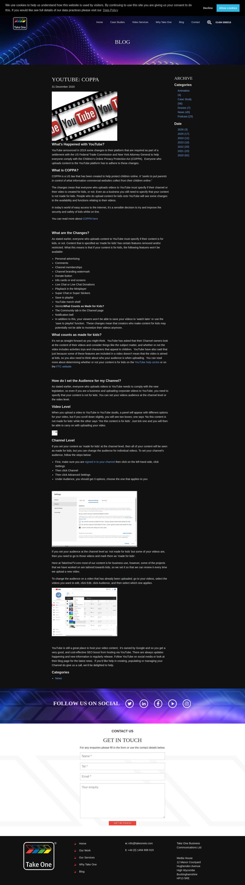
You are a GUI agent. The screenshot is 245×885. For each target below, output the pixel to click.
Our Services (87, 857)
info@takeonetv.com (140, 843)
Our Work (85, 850)
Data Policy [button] (110, 10)
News (58, 678)
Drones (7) (184, 107)
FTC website (63, 366)
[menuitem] (100, 22)
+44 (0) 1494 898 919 (141, 849)
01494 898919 (223, 22)
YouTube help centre (147, 362)
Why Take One (164, 22)
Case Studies (117, 22)
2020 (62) (183, 155)
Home (99, 22)
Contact (196, 22)
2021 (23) (183, 151)
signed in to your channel (100, 461)
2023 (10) (183, 142)
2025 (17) (183, 133)
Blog (181, 22)
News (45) (184, 112)
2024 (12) (183, 137)
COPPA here (90, 218)
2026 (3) (183, 129)
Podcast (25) (185, 116)
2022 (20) (183, 146)
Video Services (140, 22)
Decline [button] (208, 8)
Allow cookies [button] (228, 8)
